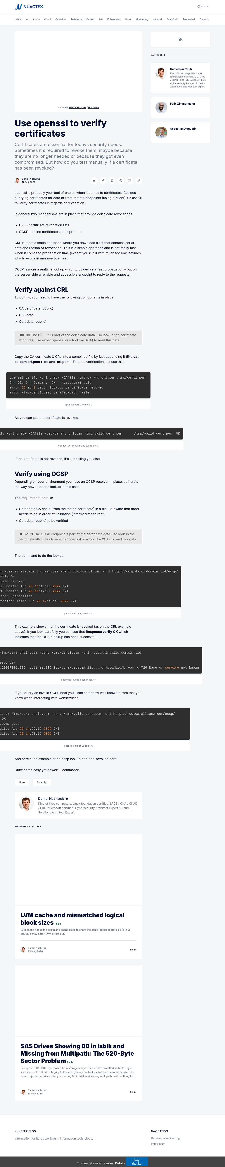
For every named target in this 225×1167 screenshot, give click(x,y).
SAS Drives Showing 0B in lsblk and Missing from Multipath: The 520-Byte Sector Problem (77, 1053)
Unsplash (93, 107)
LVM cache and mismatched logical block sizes (72, 919)
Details (120, 1163)
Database (76, 19)
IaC (101, 19)
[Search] (203, 6)
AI (27, 19)
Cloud (47, 19)
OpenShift (172, 19)
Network (157, 19)
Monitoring (142, 19)
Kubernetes (114, 19)
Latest (18, 19)
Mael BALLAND (77, 107)
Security (205, 19)
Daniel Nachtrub (31, 178)
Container (61, 19)
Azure (36, 19)
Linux (128, 19)
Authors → (158, 55)
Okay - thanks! (137, 1161)
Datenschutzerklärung (165, 1138)
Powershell (189, 19)
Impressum (158, 1143)
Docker (90, 19)
